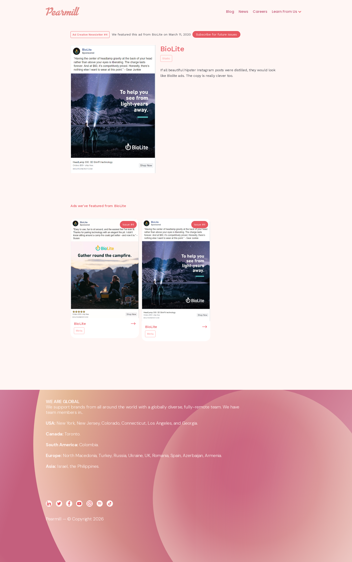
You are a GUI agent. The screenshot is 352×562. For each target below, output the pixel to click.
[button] (286, 11)
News (243, 11)
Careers (260, 11)
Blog (230, 11)
